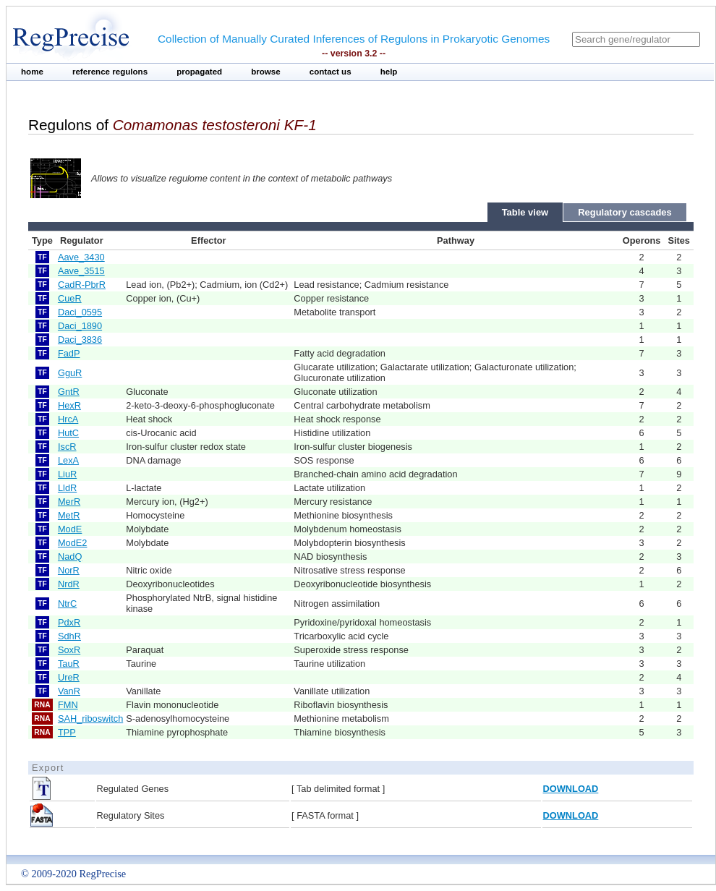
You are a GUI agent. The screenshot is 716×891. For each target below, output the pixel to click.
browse (266, 71)
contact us (330, 71)
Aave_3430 (81, 257)
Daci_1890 (80, 325)
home (32, 71)
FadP (69, 353)
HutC (68, 432)
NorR (69, 570)
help (389, 71)
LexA (68, 460)
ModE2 (73, 542)
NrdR (69, 584)
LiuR (67, 474)
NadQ (70, 556)
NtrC (67, 603)
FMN (68, 704)
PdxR (69, 622)
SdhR (69, 636)
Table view (525, 212)
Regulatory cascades (625, 212)
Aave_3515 (81, 270)
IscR (67, 446)
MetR (69, 515)
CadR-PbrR (82, 284)
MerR (69, 501)
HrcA (68, 419)
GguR (70, 372)
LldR (67, 487)
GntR (69, 391)
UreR (69, 677)
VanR (69, 691)
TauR (69, 663)
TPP (67, 732)
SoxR (69, 649)
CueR (70, 298)
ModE (70, 529)
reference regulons (110, 71)
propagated (199, 71)
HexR (69, 405)
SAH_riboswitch (90, 718)
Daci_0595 (80, 312)
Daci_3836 (80, 339)
